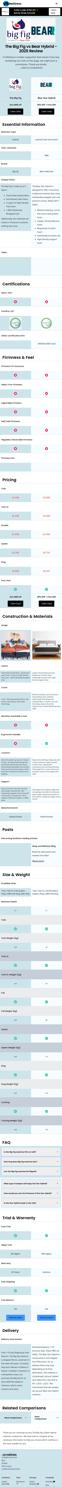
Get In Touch (6, 1466)
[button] (56, 3)
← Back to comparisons (31, 67)
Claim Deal (53, 11)
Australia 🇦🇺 (50, 1481)
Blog (3, 1460)
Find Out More (15, 1317)
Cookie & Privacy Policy (11, 1469)
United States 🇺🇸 (5, 1482)
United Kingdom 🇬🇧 (34, 1482)
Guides (4, 1463)
